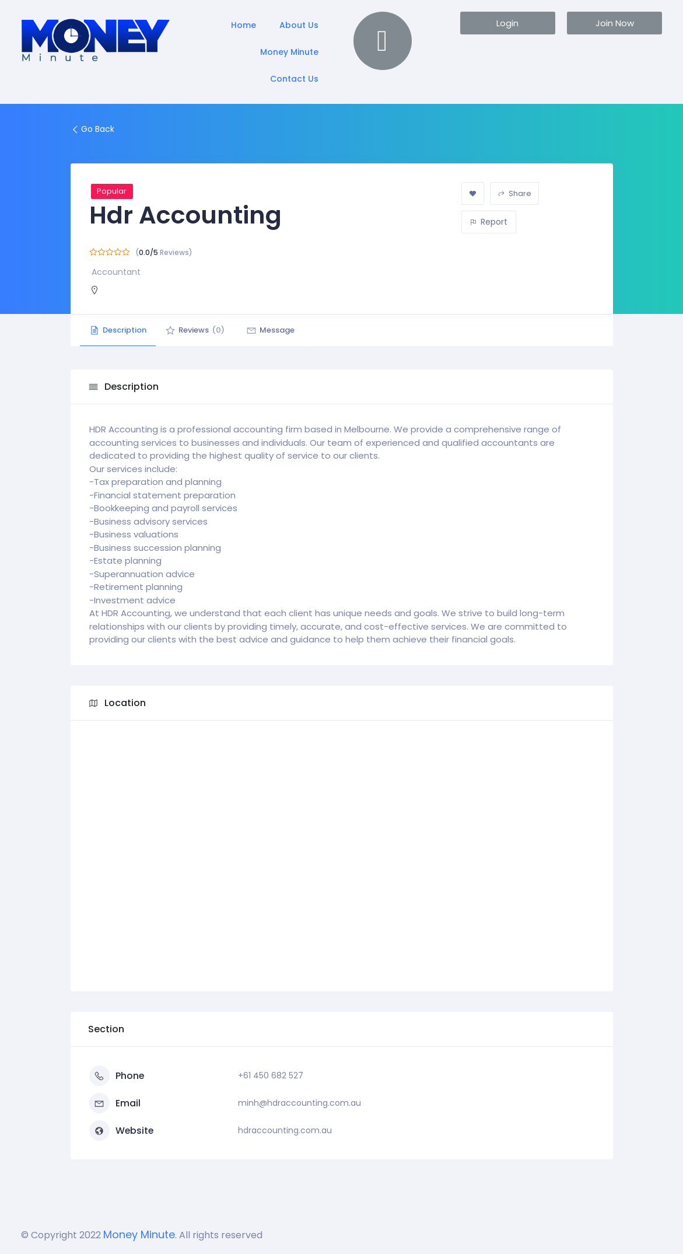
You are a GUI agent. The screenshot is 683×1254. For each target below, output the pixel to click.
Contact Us (294, 79)
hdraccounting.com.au (285, 1130)
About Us (298, 25)
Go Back (92, 129)
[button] (507, 23)
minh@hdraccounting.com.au (299, 1103)
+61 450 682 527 (270, 1075)
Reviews (202, 330)
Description (120, 330)
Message (282, 330)
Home (243, 25)
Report (488, 222)
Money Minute (289, 52)
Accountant (116, 272)
